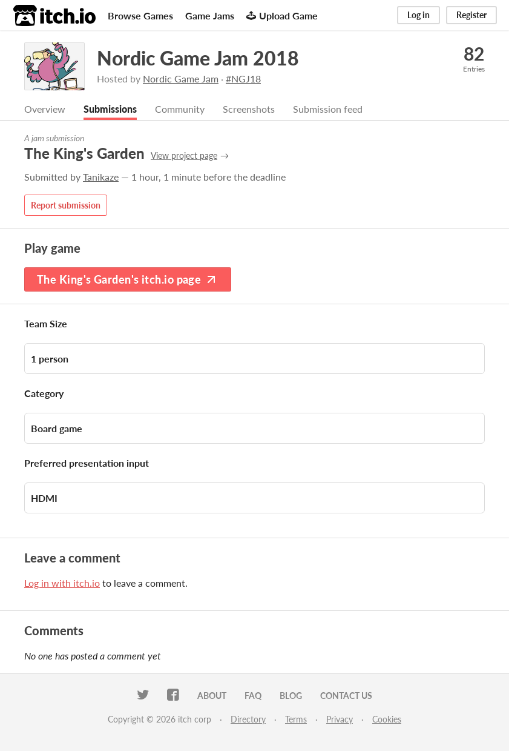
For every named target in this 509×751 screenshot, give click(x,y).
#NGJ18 (243, 78)
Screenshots (249, 109)
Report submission (65, 205)
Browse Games (140, 15)
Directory (248, 719)
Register (471, 15)
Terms (296, 719)
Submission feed (328, 109)
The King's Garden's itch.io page (127, 279)
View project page (184, 155)
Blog (291, 695)
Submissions (110, 109)
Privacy (339, 719)
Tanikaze (101, 176)
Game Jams (209, 15)
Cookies (386, 719)
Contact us (346, 695)
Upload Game (282, 15)
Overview (44, 109)
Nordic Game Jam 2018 (198, 58)
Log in (418, 15)
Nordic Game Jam (180, 78)
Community (180, 109)
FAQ (253, 695)
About (211, 695)
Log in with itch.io (62, 583)
